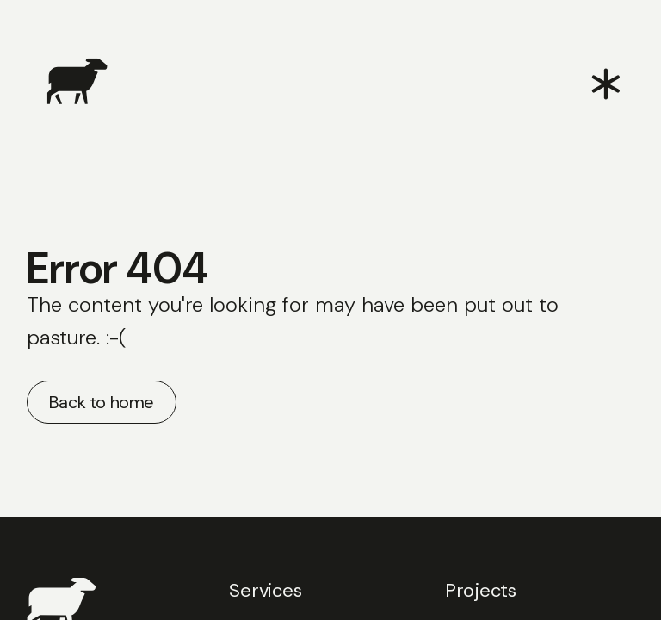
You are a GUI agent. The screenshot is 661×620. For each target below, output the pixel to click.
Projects (480, 590)
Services (265, 590)
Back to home (101, 402)
